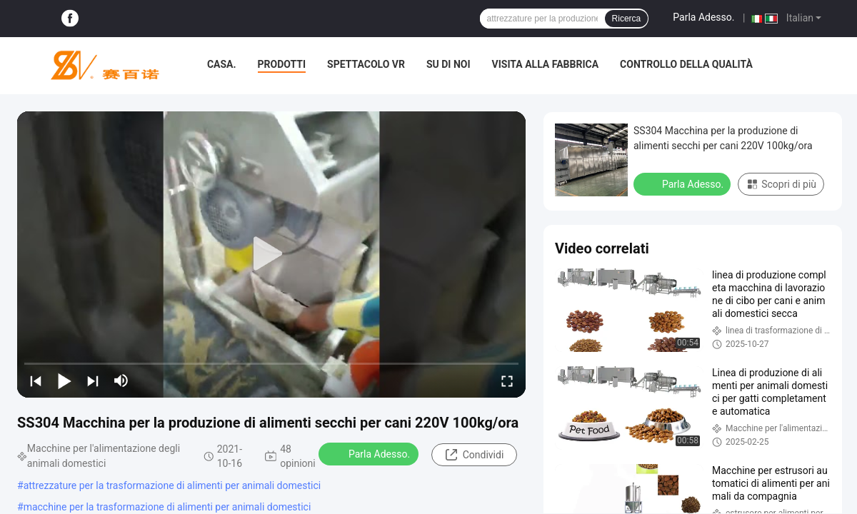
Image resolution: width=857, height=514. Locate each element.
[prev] (35, 380)
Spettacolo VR (366, 64)
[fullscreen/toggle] (507, 380)
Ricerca (626, 19)
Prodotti (282, 64)
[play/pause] (64, 380)
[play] (271, 254)
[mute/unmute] (121, 380)
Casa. (221, 64)
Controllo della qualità (686, 64)
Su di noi (448, 64)
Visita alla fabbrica (545, 64)
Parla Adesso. (703, 17)
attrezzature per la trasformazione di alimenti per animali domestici (172, 485)
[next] (93, 380)
